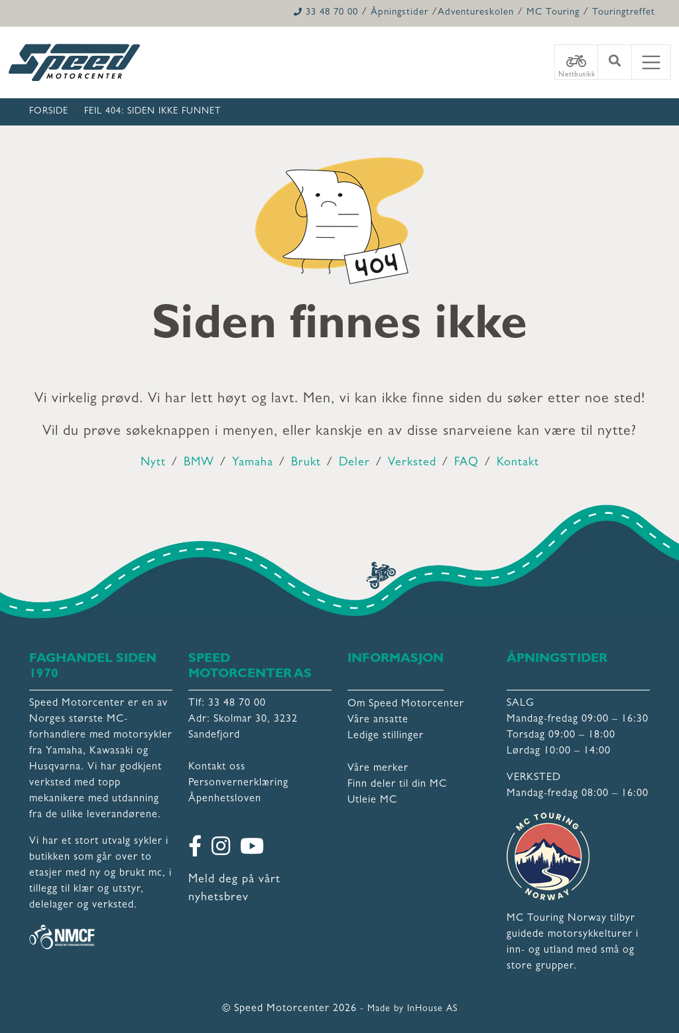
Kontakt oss (216, 767)
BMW (199, 463)
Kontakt (518, 463)
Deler (354, 463)
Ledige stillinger (385, 736)
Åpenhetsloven (224, 799)
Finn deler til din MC (397, 784)
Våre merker (377, 768)
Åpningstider (399, 13)
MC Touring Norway (557, 919)
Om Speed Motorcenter (405, 704)
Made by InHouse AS (412, 1009)
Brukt (306, 463)
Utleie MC (372, 800)
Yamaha (252, 463)
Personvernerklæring (238, 783)
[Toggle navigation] (651, 62)
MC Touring (553, 13)
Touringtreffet (623, 13)
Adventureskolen (476, 13)
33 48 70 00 (326, 13)
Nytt (153, 463)
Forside (48, 111)
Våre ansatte (377, 720)
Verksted (412, 463)
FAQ (466, 463)
